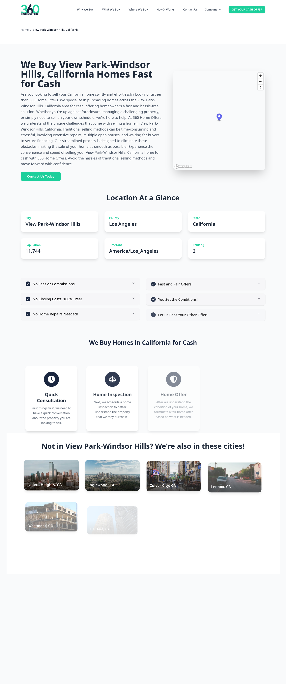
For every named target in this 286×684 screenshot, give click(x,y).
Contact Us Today (41, 176)
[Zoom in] (260, 76)
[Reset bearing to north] (260, 87)
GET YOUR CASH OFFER (247, 9)
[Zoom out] (260, 81)
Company (213, 9)
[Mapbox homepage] (183, 166)
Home (25, 30)
